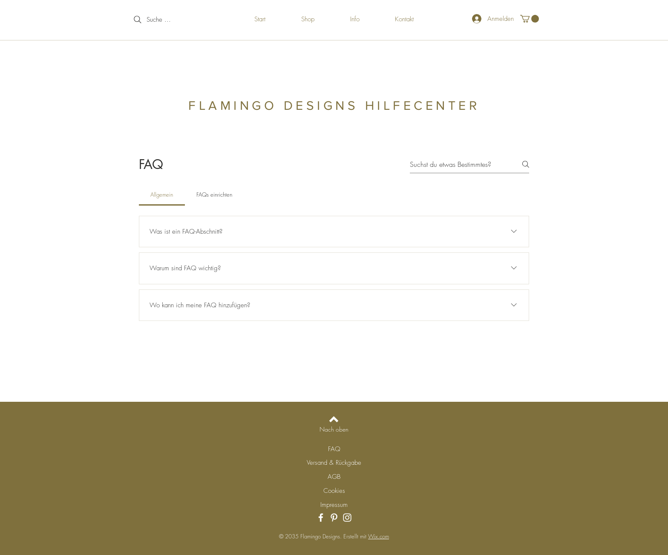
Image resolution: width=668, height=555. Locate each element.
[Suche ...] (166, 19)
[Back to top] (333, 419)
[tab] (162, 194)
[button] (529, 19)
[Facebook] (320, 517)
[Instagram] (347, 517)
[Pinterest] (334, 517)
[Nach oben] (334, 429)
